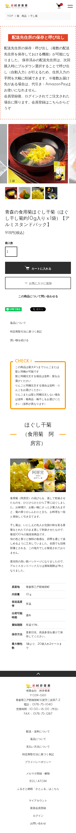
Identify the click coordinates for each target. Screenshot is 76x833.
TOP (10, 16)
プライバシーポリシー (38, 762)
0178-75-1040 (42, 704)
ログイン (38, 815)
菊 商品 (22, 16)
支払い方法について (38, 746)
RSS (32, 781)
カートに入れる (38, 268)
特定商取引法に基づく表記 (26, 331)
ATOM (42, 781)
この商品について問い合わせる (38, 296)
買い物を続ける (19, 340)
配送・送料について (38, 731)
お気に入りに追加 (38, 283)
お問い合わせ (38, 823)
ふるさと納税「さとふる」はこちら (38, 789)
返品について (18, 323)
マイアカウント (38, 800)
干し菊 (33, 16)
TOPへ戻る (38, 674)
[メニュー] (70, 6)
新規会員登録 (38, 808)
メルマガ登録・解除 (38, 773)
